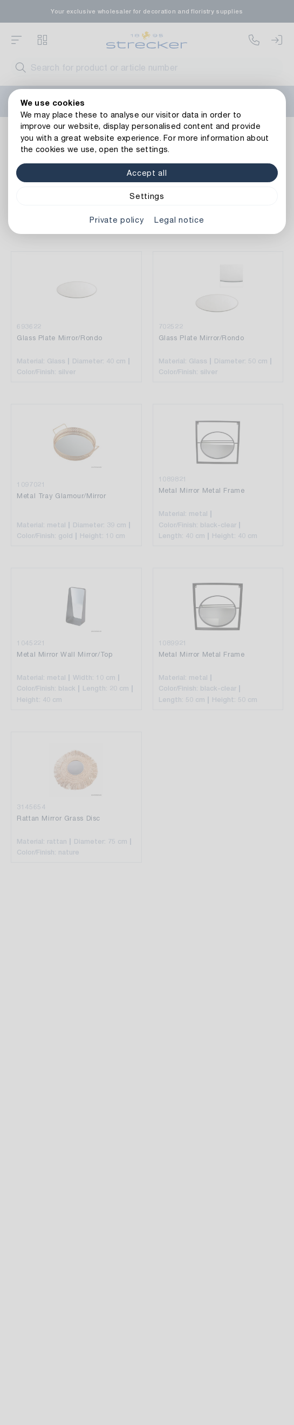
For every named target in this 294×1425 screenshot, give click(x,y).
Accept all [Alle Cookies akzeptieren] (147, 172)
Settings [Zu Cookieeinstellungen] (147, 196)
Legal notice (179, 219)
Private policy (116, 219)
